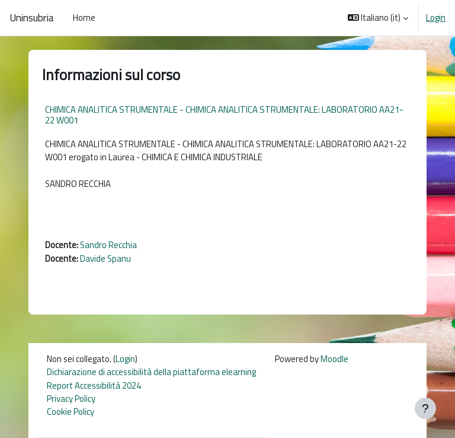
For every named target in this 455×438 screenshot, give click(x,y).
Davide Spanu (105, 258)
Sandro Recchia (108, 245)
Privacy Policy (71, 398)
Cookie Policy (70, 411)
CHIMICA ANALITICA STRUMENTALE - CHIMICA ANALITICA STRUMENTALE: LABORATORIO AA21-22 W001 (224, 115)
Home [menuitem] (84, 17)
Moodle (334, 359)
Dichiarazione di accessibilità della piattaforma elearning (151, 372)
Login (436, 17)
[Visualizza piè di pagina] (425, 408)
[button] (378, 18)
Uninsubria (31, 18)
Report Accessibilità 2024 (94, 385)
